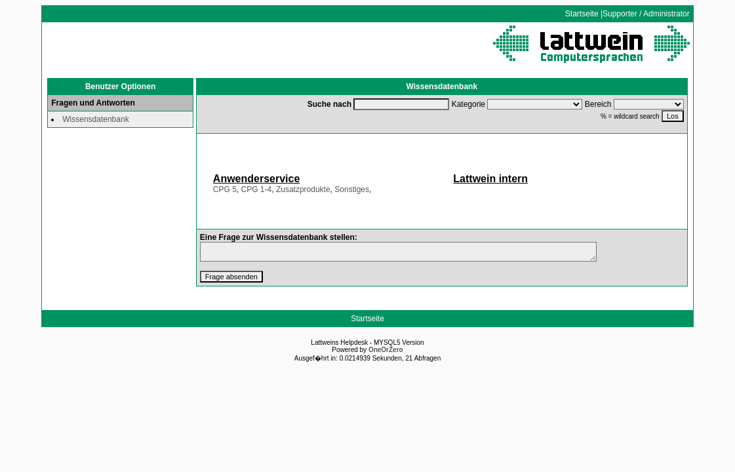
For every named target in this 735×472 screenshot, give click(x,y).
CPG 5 (225, 189)
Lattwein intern (490, 178)
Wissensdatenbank (95, 119)
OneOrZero (385, 349)
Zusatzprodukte (303, 189)
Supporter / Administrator (646, 13)
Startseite (582, 13)
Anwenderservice (256, 178)
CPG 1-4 (256, 189)
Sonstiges (351, 189)
